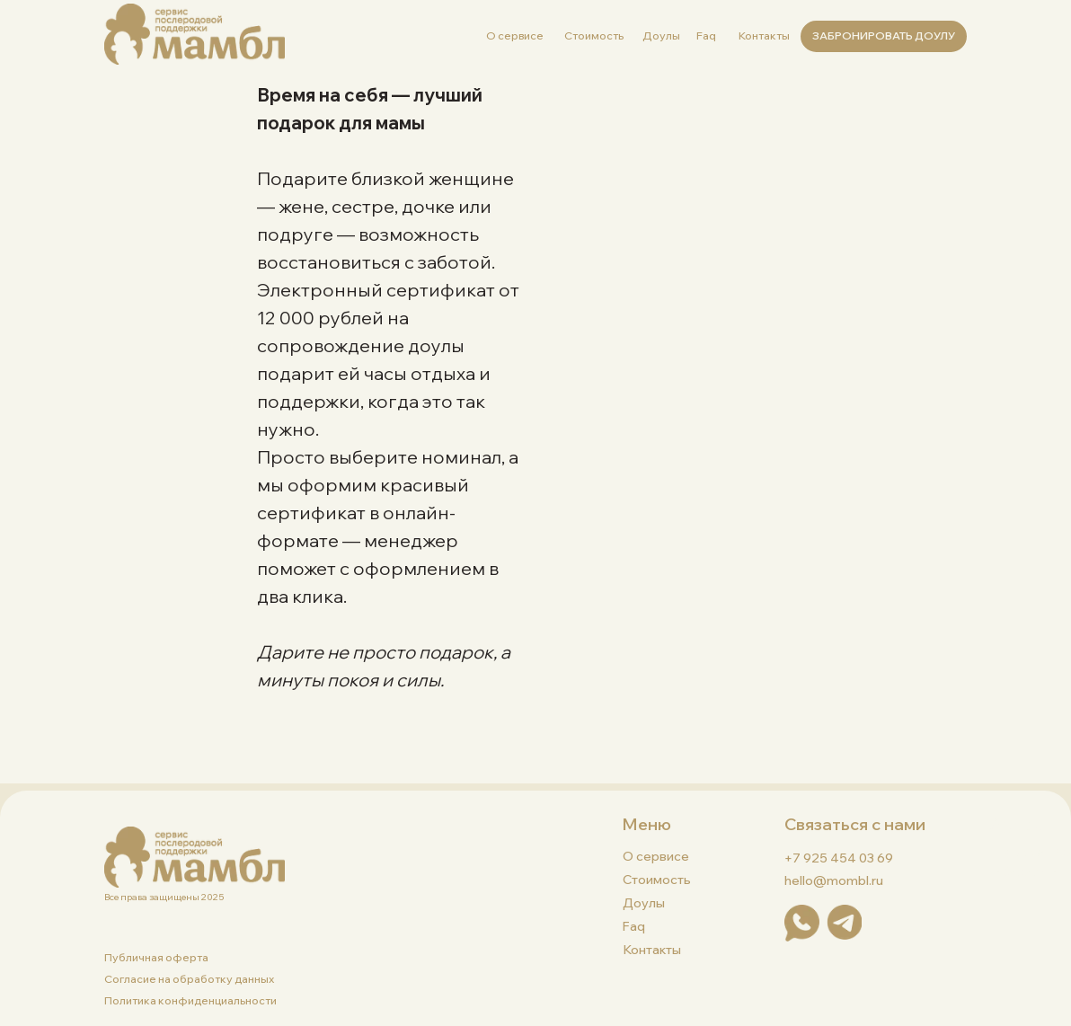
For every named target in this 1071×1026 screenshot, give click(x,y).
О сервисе (515, 35)
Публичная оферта (156, 957)
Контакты (764, 35)
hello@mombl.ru (833, 880)
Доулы (661, 35)
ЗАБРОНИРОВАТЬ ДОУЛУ (883, 35)
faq (634, 926)
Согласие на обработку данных (189, 979)
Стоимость (594, 35)
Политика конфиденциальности (190, 1000)
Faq (706, 35)
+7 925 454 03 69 (838, 858)
